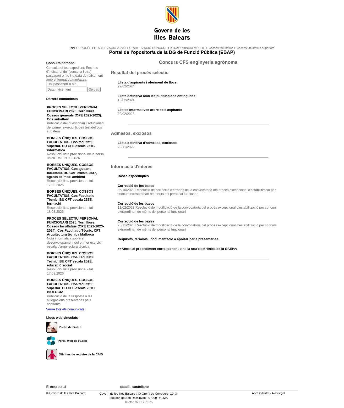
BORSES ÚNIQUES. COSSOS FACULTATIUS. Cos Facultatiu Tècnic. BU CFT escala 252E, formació (70, 197)
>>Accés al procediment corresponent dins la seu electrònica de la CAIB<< (177, 249)
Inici (72, 47)
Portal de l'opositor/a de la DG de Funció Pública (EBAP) (172, 52)
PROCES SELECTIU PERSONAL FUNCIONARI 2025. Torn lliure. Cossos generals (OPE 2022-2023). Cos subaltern (74, 113)
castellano (140, 387)
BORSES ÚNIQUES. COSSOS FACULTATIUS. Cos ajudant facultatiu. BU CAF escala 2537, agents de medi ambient (72, 171)
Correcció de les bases (136, 186)
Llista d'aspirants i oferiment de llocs (147, 82)
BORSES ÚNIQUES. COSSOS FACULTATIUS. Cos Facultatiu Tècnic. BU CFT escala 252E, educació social (70, 259)
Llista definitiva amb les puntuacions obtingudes (156, 96)
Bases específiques (133, 176)
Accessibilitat (261, 393)
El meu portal (56, 387)
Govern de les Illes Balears (117, 393)
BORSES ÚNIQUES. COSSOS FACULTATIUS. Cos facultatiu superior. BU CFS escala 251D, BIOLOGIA (71, 286)
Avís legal (279, 393)
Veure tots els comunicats (65, 309)
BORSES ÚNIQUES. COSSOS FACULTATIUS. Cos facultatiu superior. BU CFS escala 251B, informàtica (71, 144)
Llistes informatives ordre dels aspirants (150, 110)
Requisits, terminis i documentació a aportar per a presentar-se (168, 239)
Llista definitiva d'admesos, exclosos (147, 143)
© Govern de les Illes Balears (65, 393)
